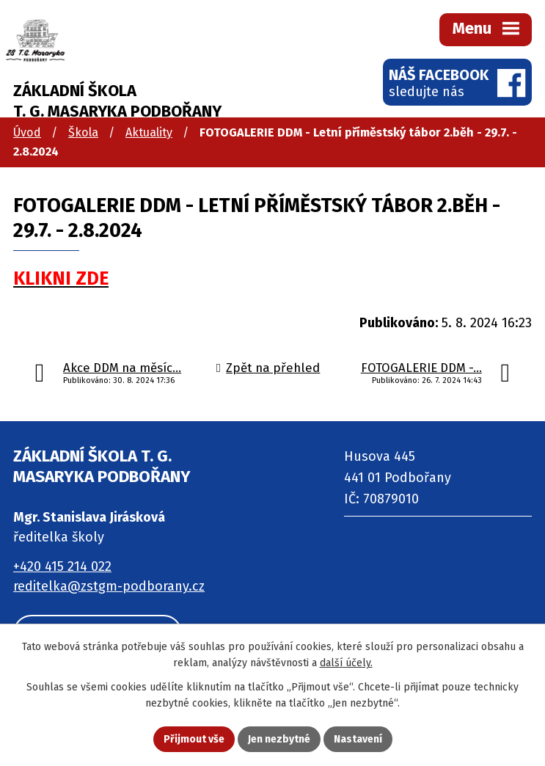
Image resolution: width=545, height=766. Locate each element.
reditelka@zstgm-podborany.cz (109, 586)
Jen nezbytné (279, 739)
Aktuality (148, 132)
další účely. (346, 663)
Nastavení (358, 739)
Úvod (27, 132)
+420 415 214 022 (62, 566)
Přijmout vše (194, 739)
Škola (83, 132)
